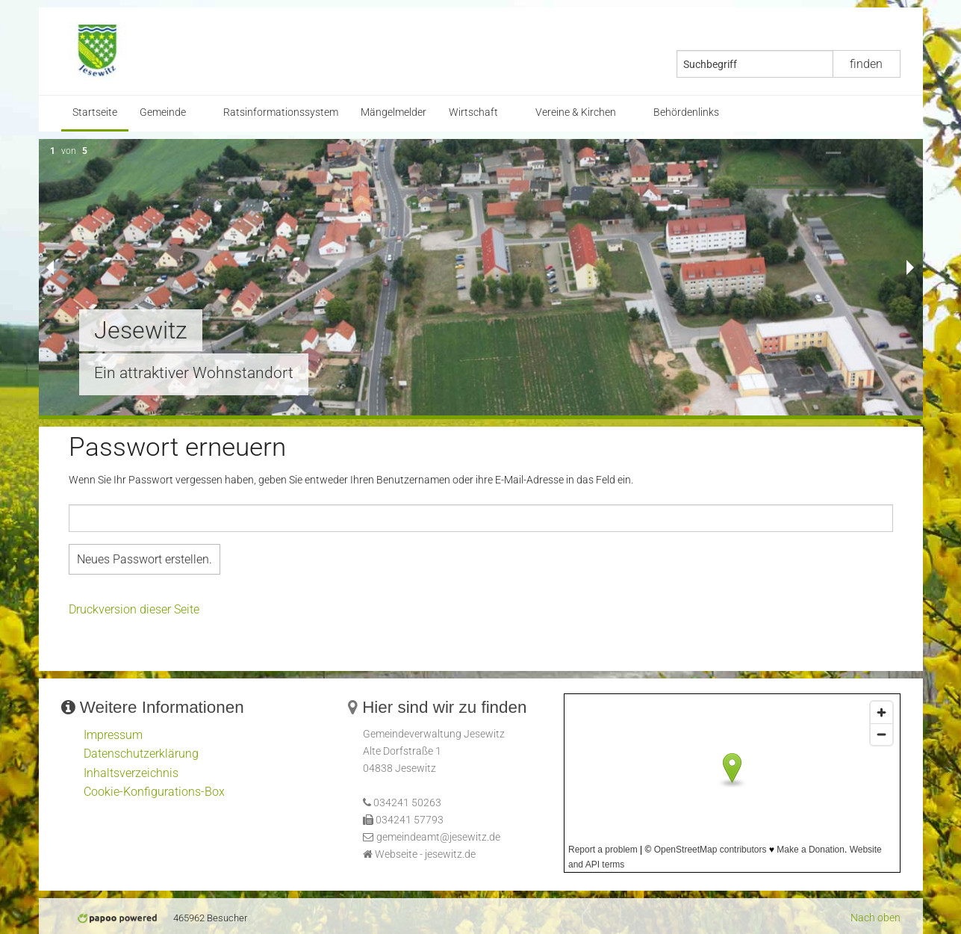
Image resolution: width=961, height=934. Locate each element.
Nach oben (875, 918)
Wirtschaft (473, 112)
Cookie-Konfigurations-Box (154, 792)
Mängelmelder (393, 112)
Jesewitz (140, 330)
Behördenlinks (686, 112)
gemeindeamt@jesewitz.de (438, 837)
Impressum (113, 735)
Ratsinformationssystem (280, 112)
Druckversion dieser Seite (134, 609)
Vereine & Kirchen (575, 112)
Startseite (94, 112)
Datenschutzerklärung (141, 753)
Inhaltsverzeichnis (131, 773)
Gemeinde (163, 112)
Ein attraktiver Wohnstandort (193, 373)
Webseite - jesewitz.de (425, 854)
